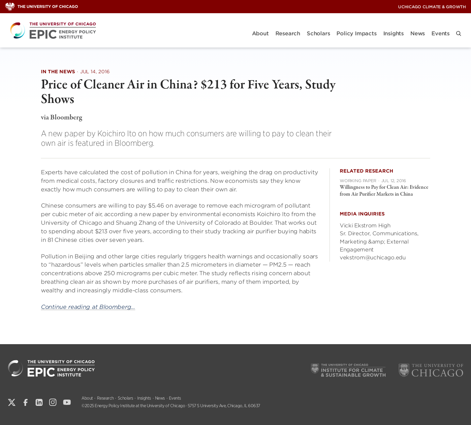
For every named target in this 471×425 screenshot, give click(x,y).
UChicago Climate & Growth (432, 6)
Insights (393, 33)
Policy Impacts (356, 33)
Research (287, 33)
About (260, 33)
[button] (458, 33)
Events (440, 33)
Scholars (318, 33)
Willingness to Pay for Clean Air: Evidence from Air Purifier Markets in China (384, 191)
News (417, 33)
